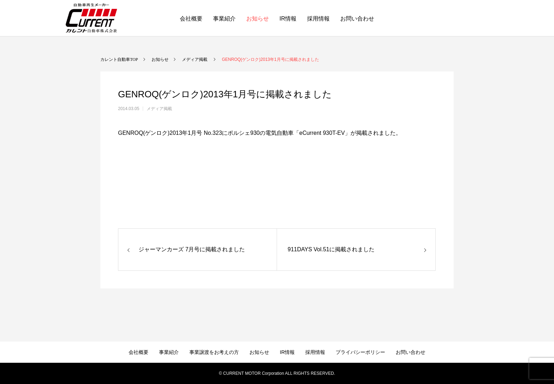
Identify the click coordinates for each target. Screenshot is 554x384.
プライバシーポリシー (360, 352)
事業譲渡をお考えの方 (214, 352)
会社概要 (191, 19)
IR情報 (287, 19)
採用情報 (318, 19)
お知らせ (257, 19)
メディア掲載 (159, 108)
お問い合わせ (357, 19)
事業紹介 (224, 19)
